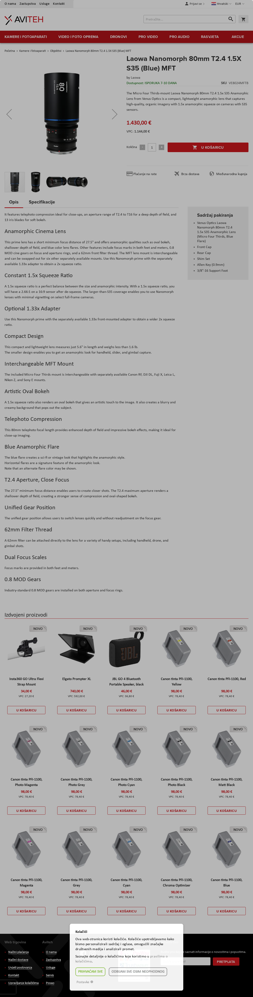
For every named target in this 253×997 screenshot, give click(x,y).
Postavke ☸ (85, 982)
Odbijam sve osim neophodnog (138, 972)
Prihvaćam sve (90, 972)
